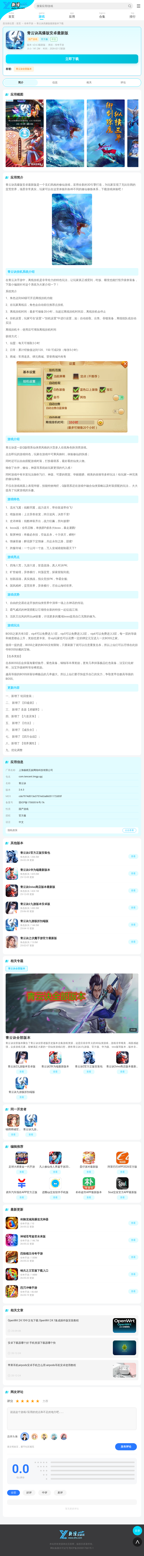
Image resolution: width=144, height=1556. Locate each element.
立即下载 (72, 59)
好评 (29, 1492)
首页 (18, 23)
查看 (133, 1223)
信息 (55, 82)
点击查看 (129, 830)
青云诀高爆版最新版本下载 (50, 23)
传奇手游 (28, 23)
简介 (20, 82)
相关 (89, 82)
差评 (60, 1492)
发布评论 (126, 1446)
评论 (123, 82)
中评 (44, 1492)
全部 (13, 1492)
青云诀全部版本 (24, 69)
